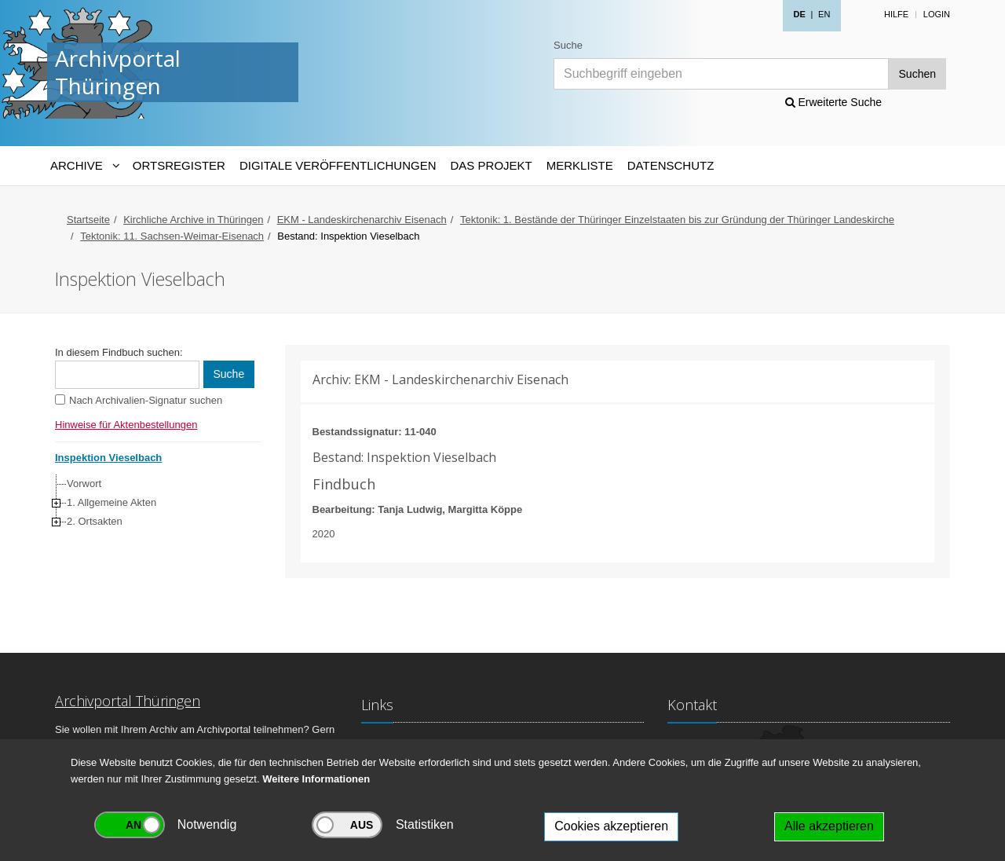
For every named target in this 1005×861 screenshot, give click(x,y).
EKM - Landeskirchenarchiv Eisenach (362, 219)
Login (936, 14)
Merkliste (579, 165)
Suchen (917, 74)
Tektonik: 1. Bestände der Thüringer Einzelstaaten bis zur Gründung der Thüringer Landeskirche (677, 219)
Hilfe (896, 14)
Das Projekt (491, 165)
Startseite (88, 219)
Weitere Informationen (316, 779)
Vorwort (84, 483)
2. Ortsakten (94, 521)
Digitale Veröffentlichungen (338, 165)
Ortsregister (179, 165)
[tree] (154, 502)
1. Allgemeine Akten (111, 502)
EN (824, 14)
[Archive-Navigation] (84, 165)
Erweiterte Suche (834, 102)
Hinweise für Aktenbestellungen (126, 424)
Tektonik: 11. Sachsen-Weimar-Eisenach (172, 236)
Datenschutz (670, 165)
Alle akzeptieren (829, 826)
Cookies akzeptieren (611, 826)
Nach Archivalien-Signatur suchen (145, 400)
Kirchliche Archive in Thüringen (193, 219)
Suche (568, 45)
